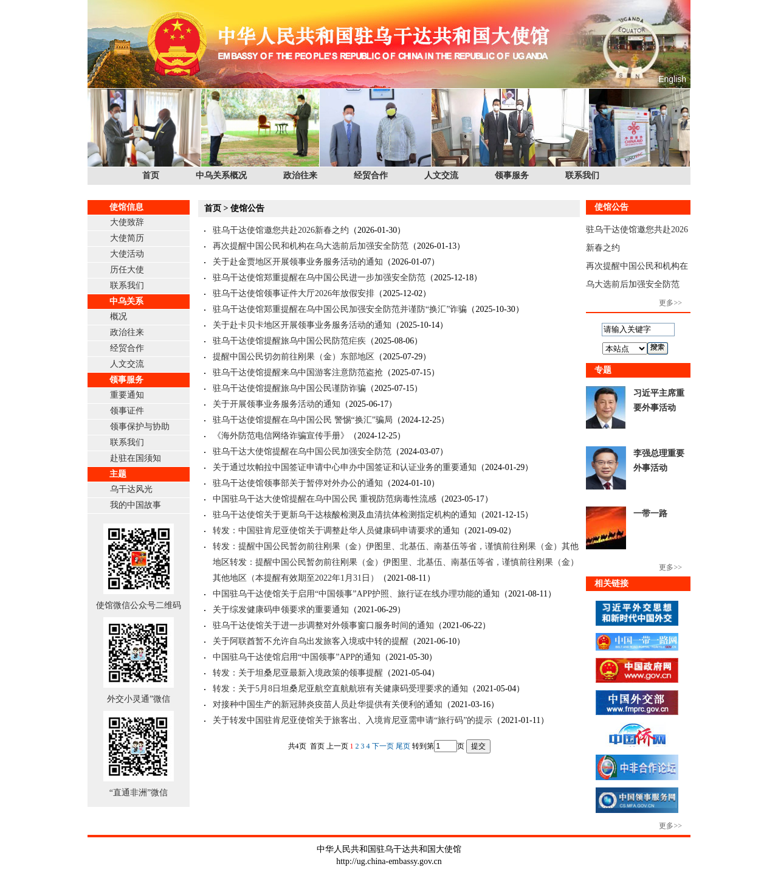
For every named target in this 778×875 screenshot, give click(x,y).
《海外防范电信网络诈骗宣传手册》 (281, 435)
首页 (150, 175)
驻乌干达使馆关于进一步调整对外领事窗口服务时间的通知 (323, 625)
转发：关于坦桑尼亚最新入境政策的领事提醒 (298, 672)
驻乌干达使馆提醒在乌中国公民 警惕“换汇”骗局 (303, 419)
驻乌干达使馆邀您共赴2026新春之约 (281, 230)
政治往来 (300, 175)
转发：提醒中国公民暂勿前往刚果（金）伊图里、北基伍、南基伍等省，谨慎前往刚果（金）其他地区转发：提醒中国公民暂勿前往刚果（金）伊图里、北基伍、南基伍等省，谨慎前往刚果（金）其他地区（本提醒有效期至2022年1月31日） (396, 562)
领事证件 (127, 410)
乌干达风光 (131, 489)
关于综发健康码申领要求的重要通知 (281, 609)
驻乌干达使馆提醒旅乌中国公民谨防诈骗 (289, 388)
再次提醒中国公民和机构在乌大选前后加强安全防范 (310, 246)
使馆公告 (247, 208)
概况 (118, 316)
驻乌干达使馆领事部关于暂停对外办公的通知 (298, 483)
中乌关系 (126, 301)
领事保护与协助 (140, 426)
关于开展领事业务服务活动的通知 (276, 404)
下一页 (383, 746)
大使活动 (127, 253)
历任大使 (127, 269)
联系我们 (582, 175)
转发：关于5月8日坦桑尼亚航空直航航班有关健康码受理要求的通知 (340, 688)
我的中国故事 (135, 505)
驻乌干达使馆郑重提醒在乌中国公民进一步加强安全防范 (319, 277)
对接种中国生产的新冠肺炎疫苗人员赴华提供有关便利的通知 (327, 704)
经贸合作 (371, 175)
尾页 (403, 746)
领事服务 (512, 175)
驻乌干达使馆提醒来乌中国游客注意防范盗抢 (298, 372)
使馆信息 (126, 207)
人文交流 (441, 175)
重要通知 (127, 394)
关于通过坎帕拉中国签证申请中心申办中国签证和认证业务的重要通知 (345, 467)
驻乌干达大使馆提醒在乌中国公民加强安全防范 (302, 451)
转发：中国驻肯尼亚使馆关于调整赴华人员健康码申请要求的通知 (336, 530)
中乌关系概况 (221, 175)
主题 (117, 474)
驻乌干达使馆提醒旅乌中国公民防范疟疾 (289, 340)
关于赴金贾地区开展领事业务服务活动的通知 (298, 261)
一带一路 (650, 513)
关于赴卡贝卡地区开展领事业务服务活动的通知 (302, 325)
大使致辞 (127, 222)
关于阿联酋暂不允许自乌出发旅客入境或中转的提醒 (310, 641)
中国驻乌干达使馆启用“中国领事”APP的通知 (296, 657)
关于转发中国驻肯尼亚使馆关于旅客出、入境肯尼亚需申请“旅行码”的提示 (352, 720)
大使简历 (127, 238)
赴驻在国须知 (135, 458)
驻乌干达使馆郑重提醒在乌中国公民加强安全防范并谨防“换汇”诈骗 (340, 309)
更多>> (670, 303)
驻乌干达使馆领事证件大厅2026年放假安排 (293, 293)
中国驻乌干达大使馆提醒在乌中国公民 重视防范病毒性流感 (324, 498)
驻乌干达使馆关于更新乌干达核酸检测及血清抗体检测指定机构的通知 (345, 514)
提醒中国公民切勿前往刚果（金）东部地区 (293, 356)
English (672, 79)
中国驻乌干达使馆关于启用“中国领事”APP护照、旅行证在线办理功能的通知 (356, 593)
